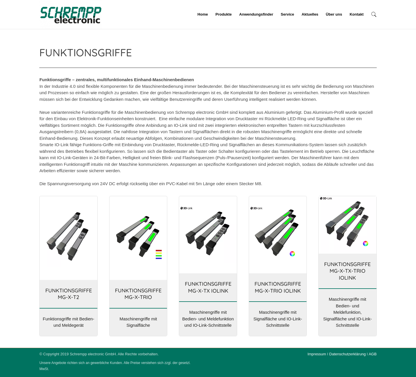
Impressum (316, 354)
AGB (372, 354)
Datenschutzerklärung (347, 354)
